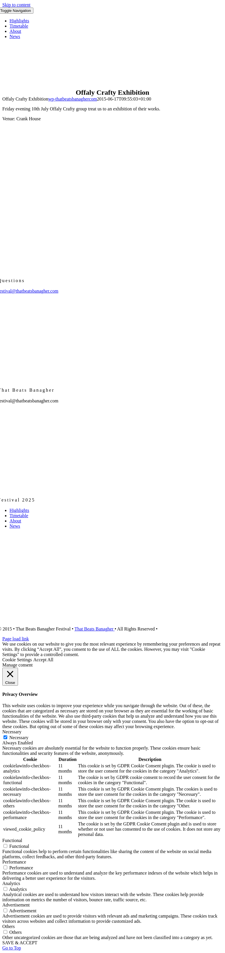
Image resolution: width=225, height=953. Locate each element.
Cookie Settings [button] (17, 659)
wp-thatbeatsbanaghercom (72, 98)
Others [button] (8, 926)
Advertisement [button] (16, 904)
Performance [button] (14, 861)
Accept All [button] (43, 659)
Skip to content (16, 4)
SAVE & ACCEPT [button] (19, 942)
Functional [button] (12, 840)
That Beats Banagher (94, 628)
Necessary (18, 737)
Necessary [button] (11, 731)
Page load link (15, 638)
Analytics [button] (11, 883)
